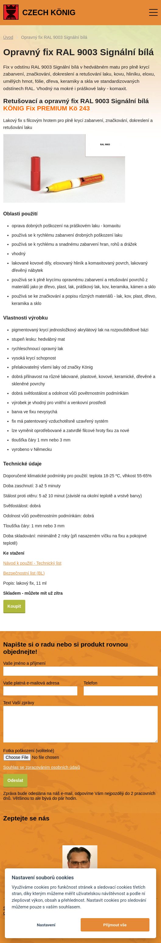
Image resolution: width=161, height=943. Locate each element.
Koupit (14, 606)
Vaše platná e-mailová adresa (31, 683)
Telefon (90, 683)
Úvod (8, 37)
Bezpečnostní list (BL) (24, 573)
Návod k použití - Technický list (32, 563)
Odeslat (15, 780)
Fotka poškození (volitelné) (28, 750)
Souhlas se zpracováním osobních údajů (41, 767)
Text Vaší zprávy (18, 702)
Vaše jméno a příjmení (24, 663)
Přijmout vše (115, 924)
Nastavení (46, 924)
